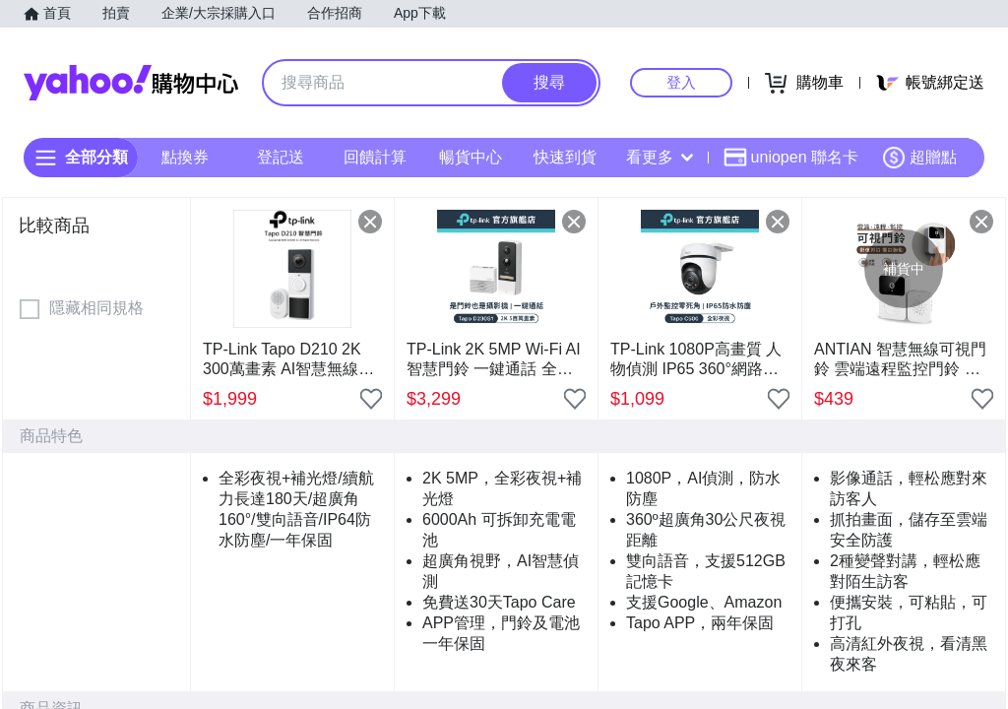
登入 (681, 82)
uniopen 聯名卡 (791, 157)
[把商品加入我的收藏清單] (371, 399)
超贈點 (919, 157)
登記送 (280, 157)
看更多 (659, 157)
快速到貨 (565, 157)
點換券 (185, 157)
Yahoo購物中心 (131, 82)
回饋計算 (375, 157)
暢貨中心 (470, 157)
